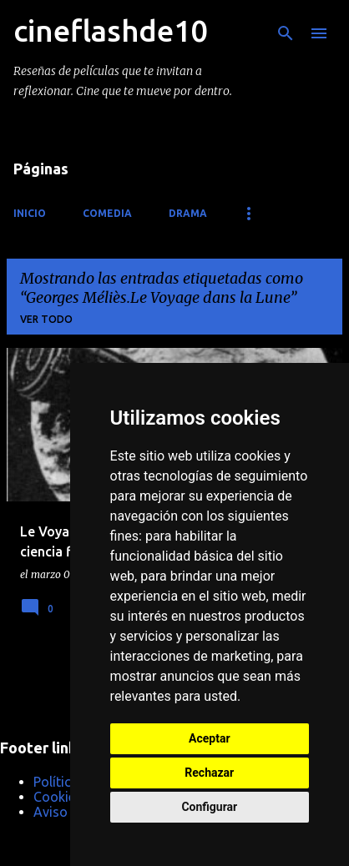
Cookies (57, 796)
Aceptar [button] (209, 738)
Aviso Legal (68, 811)
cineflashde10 (110, 30)
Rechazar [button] (209, 772)
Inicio (29, 213)
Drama (188, 213)
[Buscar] (286, 33)
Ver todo (46, 319)
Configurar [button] (209, 806)
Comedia (107, 213)
